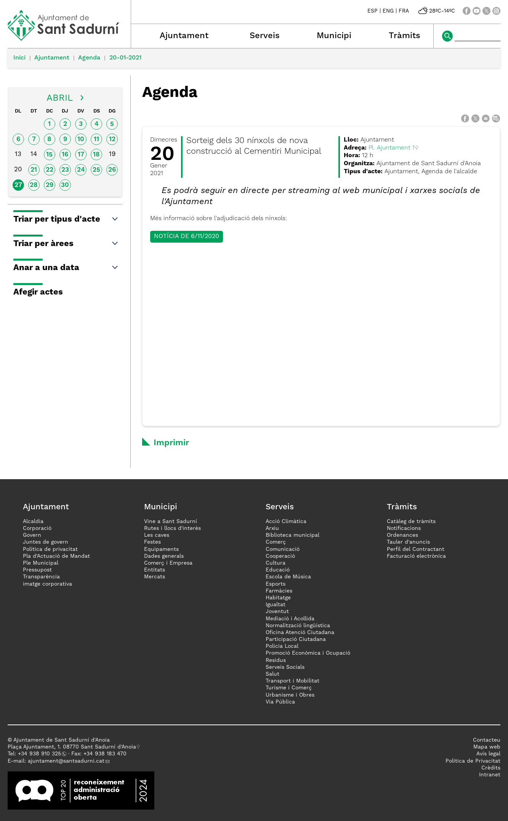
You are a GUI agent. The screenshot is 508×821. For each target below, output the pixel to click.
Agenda (89, 58)
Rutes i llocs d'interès (172, 528)
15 (49, 154)
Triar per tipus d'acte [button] (66, 219)
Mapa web (486, 747)
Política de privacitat (50, 549)
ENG (388, 11)
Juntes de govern (45, 542)
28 (34, 185)
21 (33, 170)
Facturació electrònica (416, 556)
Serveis (265, 36)
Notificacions (404, 528)
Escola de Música (288, 577)
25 (96, 170)
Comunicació (283, 549)
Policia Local (282, 646)
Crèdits (490, 768)
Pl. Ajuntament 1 (392, 148)
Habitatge (278, 597)
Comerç (276, 542)
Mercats (154, 577)
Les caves (156, 535)
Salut (272, 674)
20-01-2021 (125, 58)
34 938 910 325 (41, 754)
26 (112, 170)
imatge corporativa (47, 584)
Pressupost (37, 570)
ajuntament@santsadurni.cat (66, 761)
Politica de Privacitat (473, 761)
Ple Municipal (40, 563)
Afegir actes (38, 292)
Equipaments (161, 549)
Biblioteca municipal (292, 535)
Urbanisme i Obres (290, 695)
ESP (372, 11)
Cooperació (280, 556)
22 (49, 170)
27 (18, 185)
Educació (278, 570)
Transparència (41, 577)
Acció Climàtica (286, 521)
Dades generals (164, 556)
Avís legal (488, 754)
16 (65, 154)
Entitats (154, 570)
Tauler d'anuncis (408, 542)
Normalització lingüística (298, 625)
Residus (276, 660)
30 (65, 185)
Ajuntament (184, 36)
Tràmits (404, 36)
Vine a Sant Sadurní (170, 521)
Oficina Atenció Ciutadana (300, 632)
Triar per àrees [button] (66, 244)
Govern (32, 535)
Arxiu (272, 528)
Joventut (277, 611)
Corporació (37, 528)
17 (81, 154)
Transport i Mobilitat (292, 681)
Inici (19, 58)
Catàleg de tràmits (411, 521)
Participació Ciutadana (296, 639)
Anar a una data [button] (66, 268)
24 (81, 170)
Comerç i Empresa (168, 563)
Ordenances (402, 535)
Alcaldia (33, 521)
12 (112, 139)
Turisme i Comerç (289, 688)
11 (96, 139)
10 (80, 139)
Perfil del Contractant (415, 549)
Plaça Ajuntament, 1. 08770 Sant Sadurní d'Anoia (72, 747)
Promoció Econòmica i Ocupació (308, 653)
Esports (275, 584)
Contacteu (486, 740)
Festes (152, 542)
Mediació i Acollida (290, 618)
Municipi (334, 36)
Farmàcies (279, 591)
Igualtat (275, 604)
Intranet (489, 775)
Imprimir (171, 443)
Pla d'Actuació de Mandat (56, 556)
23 (65, 170)
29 (49, 185)
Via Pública (280, 702)
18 (96, 154)
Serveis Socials (285, 667)
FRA (404, 11)
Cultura (275, 563)
